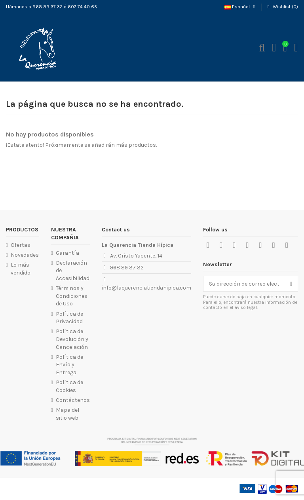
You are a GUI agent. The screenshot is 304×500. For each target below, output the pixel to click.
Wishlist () (282, 6)
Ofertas (20, 245)
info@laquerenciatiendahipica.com (146, 287)
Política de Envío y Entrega (69, 365)
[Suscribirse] (291, 283)
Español (240, 6)
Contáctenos (73, 400)
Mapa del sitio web (67, 414)
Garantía (67, 253)
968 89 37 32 (127, 267)
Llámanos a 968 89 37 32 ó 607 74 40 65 (51, 6)
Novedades (25, 255)
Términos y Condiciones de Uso (71, 296)
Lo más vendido (20, 268)
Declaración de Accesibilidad (72, 270)
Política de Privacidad (69, 318)
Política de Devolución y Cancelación (72, 339)
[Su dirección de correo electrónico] (244, 283)
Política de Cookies (69, 386)
